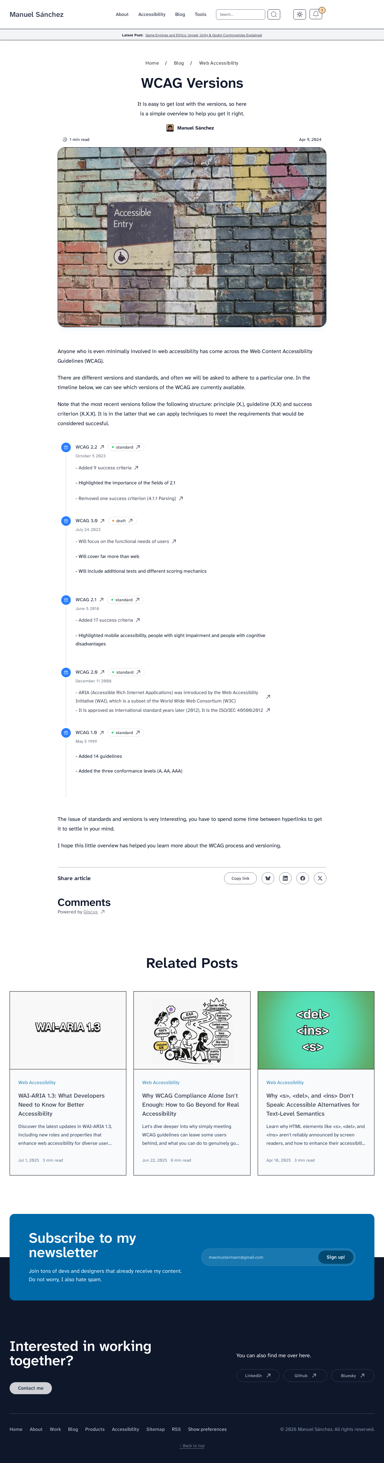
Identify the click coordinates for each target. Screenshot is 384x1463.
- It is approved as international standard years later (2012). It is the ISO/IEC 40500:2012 (173, 710)
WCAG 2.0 (90, 672)
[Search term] (274, 14)
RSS (176, 1429)
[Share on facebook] (302, 878)
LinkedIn (258, 1375)
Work (55, 1429)
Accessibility (152, 14)
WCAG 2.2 (90, 447)
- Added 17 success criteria (108, 620)
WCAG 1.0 (90, 732)
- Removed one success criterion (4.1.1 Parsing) (129, 498)
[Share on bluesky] (268, 878)
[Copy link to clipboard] (240, 878)
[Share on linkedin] (285, 878)
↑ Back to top (192, 1445)
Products (95, 1429)
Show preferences (207, 1429)
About (122, 14)
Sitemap (155, 1429)
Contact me (31, 1388)
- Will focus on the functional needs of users (126, 541)
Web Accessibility (218, 63)
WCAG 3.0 (90, 520)
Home (152, 63)
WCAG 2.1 (90, 599)
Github (305, 1375)
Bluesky (353, 1375)
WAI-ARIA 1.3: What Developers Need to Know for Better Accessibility (61, 1104)
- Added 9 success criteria (107, 468)
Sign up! (336, 1257)
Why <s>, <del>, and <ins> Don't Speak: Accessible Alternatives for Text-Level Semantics (312, 1104)
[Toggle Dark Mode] (299, 14)
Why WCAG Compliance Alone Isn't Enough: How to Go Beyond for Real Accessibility (190, 1104)
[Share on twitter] (320, 878)
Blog (180, 14)
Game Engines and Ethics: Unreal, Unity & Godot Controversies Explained (204, 35)
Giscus (94, 912)
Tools (200, 14)
